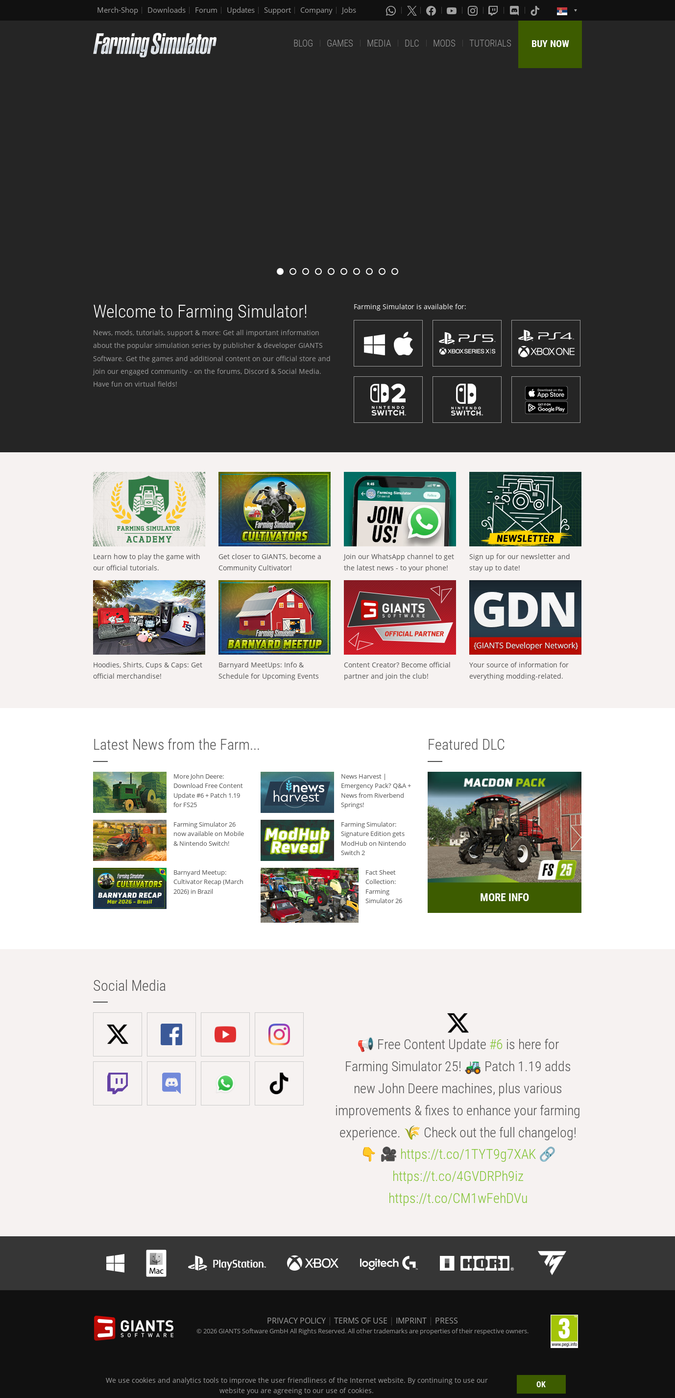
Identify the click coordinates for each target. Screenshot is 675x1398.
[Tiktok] (536, 10)
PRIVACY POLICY (296, 1320)
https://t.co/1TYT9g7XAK (468, 1154)
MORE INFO (504, 897)
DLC (412, 43)
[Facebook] (432, 10)
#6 (496, 1044)
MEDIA (379, 43)
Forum (206, 10)
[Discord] (515, 10)
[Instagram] (474, 10)
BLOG (303, 43)
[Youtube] (452, 10)
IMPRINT (411, 1320)
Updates (241, 10)
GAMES (340, 43)
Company (316, 10)
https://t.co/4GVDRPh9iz (458, 1176)
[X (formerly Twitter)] (412, 10)
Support (277, 10)
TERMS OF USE (360, 1320)
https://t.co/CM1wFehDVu (458, 1198)
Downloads (166, 10)
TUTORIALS (490, 43)
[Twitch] (494, 10)
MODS (444, 43)
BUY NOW (550, 43)
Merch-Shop (117, 10)
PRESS (446, 1320)
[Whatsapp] (392, 10)
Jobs (349, 10)
